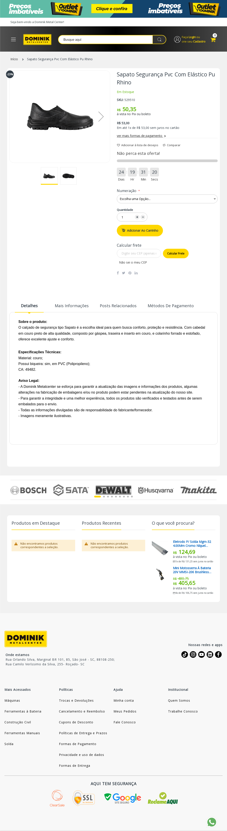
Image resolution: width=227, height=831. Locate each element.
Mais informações (72, 305)
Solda (9, 744)
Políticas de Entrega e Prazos (83, 733)
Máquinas (12, 701)
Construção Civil (17, 722)
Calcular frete (175, 253)
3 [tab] (108, 496)
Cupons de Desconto (76, 722)
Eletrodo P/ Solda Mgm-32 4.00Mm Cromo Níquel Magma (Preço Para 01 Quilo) (192, 544)
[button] (49, 176)
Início (14, 59)
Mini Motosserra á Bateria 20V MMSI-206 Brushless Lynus (192, 570)
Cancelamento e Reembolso (82, 711)
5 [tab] (116, 496)
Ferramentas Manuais (22, 733)
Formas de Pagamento (77, 744)
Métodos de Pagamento (171, 305)
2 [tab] (104, 496)
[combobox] (113, 40)
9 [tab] (132, 496)
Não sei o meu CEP (133, 262)
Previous (13, 490)
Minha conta (124, 701)
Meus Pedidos (125, 711)
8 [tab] (128, 496)
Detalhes (29, 305)
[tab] (29, 307)
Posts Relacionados (118, 305)
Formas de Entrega (74, 766)
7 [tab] (124, 496)
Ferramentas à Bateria (22, 711)
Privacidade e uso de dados (81, 755)
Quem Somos (179, 701)
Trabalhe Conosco (183, 711)
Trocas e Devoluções (76, 701)
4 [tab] (112, 496)
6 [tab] (120, 496)
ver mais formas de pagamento (141, 136)
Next (214, 490)
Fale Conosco (125, 722)
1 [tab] (97, 496)
